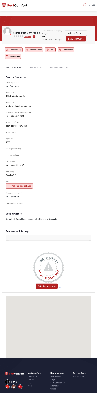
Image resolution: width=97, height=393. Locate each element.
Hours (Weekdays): (13, 148)
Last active (10, 161)
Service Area (11, 132)
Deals (50, 49)
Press (30, 386)
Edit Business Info (47, 286)
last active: (44, 38)
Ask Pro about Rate (19, 185)
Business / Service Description (18, 112)
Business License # (14, 193)
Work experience (13, 82)
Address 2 (10, 102)
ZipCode (9, 138)
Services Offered (12, 122)
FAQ (29, 383)
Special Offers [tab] (36, 67)
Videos (53, 389)
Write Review (13, 56)
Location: (45, 31)
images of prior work (14, 203)
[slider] (18, 36)
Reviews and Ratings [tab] (59, 67)
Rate (7, 181)
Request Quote (76, 38)
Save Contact (66, 49)
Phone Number (34, 49)
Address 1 (10, 92)
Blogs (52, 380)
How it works (55, 377)
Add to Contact (75, 33)
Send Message (13, 49)
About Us (31, 380)
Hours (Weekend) (13, 155)
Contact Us (32, 377)
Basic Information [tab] (14, 67)
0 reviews (27, 37)
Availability (10, 171)
